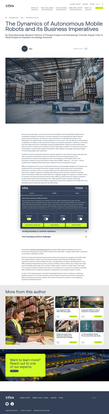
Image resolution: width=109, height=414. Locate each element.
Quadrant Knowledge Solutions (40, 249)
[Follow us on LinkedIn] (7, 404)
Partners (85, 4)
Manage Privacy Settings (42, 410)
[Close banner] (86, 188)
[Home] (5, 17)
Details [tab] (54, 193)
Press (61, 398)
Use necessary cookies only (32, 225)
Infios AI (34, 8)
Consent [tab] (32, 193)
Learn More (72, 316)
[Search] (103, 4)
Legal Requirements (11, 410)
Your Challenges (47, 8)
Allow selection (54, 225)
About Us (88, 8)
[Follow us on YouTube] (12, 404)
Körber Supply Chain (40, 398)
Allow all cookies (76, 225)
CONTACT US (13, 370)
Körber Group (25, 398)
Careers (92, 4)
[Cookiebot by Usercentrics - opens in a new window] (76, 188)
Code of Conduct (25, 410)
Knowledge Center (75, 8)
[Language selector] (98, 4)
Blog (22, 17)
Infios (30, 49)
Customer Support (75, 4)
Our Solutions (61, 8)
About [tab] (77, 193)
